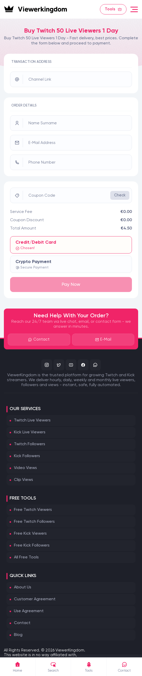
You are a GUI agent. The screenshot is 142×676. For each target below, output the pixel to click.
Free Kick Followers (32, 545)
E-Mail (103, 339)
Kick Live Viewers (29, 432)
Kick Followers (27, 456)
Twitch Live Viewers (32, 420)
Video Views (25, 468)
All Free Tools (26, 557)
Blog (18, 635)
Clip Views (23, 480)
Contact (39, 339)
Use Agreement (29, 611)
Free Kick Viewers (30, 534)
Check (119, 195)
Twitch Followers (29, 444)
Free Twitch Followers (34, 522)
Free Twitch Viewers (33, 510)
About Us (22, 587)
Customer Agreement (35, 599)
